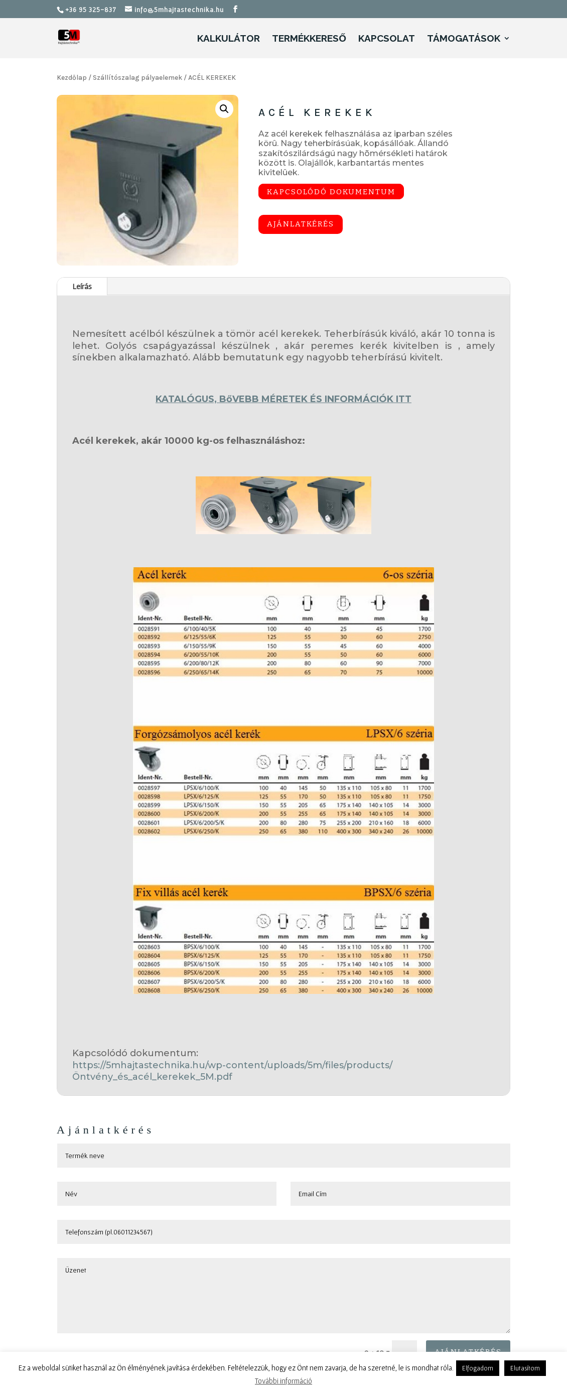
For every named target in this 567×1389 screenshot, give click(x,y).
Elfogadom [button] (477, 1368)
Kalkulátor (228, 39)
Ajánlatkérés (300, 223)
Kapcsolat (386, 39)
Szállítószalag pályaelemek (137, 77)
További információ (283, 1380)
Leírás (82, 286)
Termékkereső (309, 39)
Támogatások (463, 39)
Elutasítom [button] (525, 1368)
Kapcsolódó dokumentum (331, 191)
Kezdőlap (72, 77)
